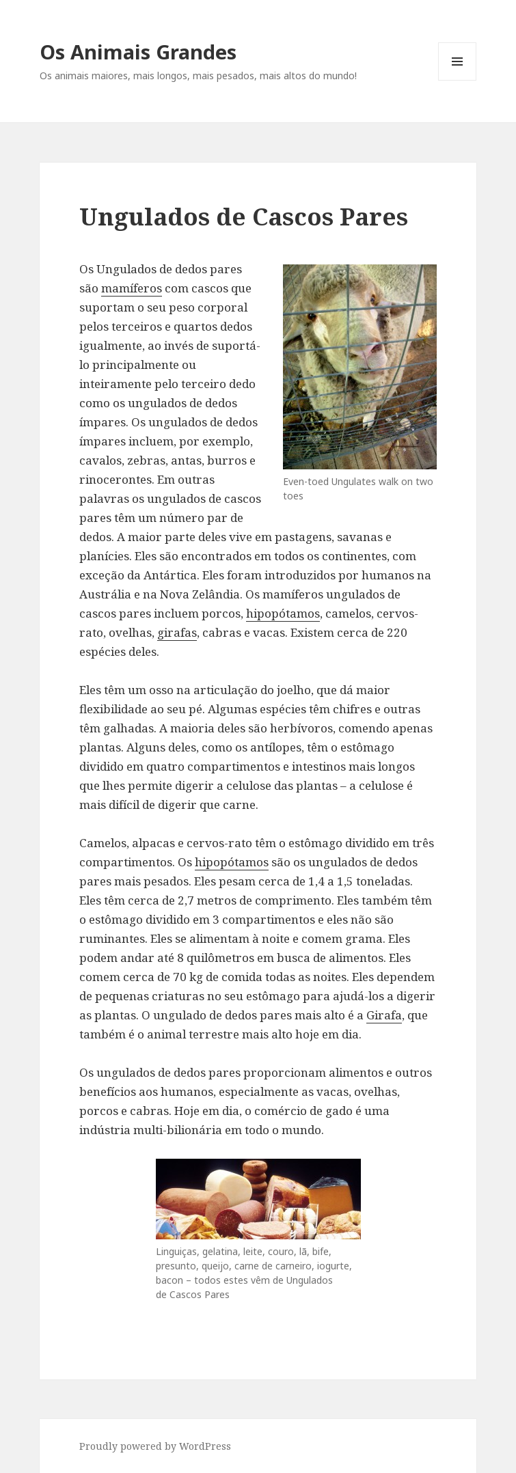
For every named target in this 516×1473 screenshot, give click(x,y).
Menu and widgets (457, 80)
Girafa (384, 1015)
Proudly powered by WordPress (155, 1446)
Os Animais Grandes (138, 51)
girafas (177, 632)
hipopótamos (283, 613)
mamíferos (131, 288)
